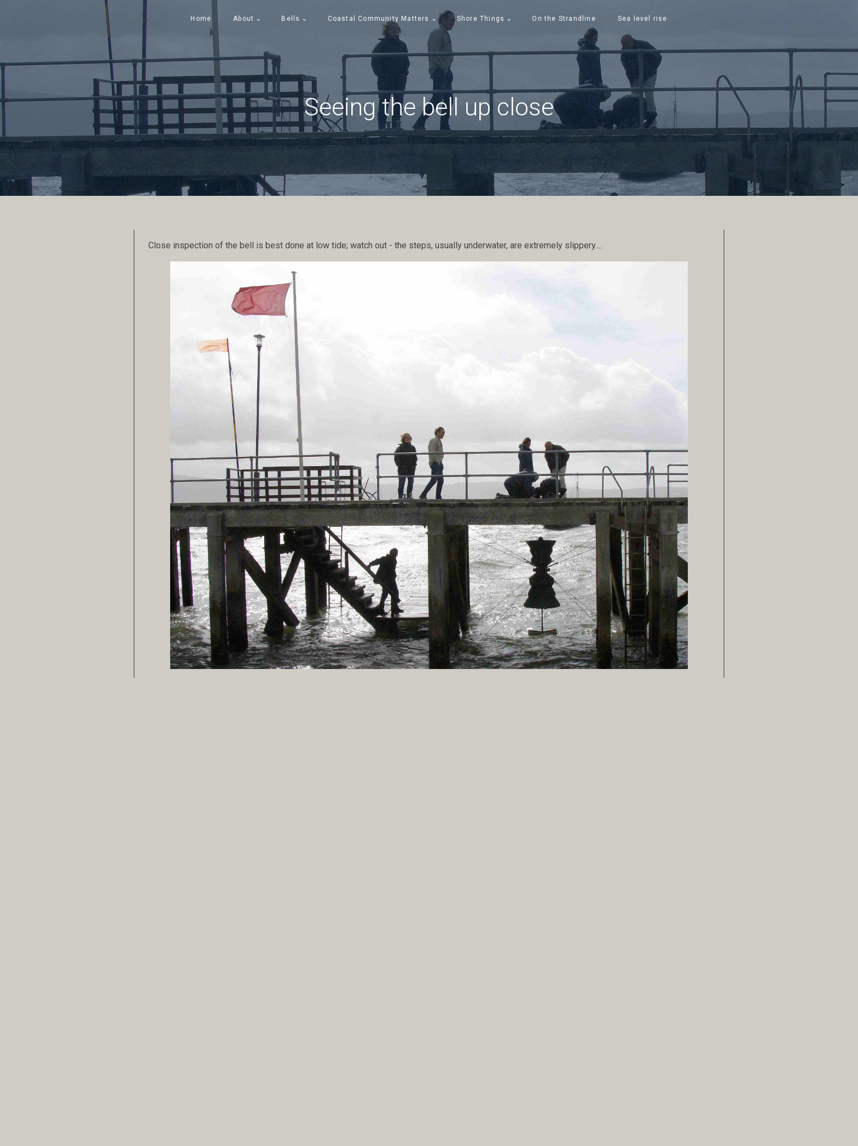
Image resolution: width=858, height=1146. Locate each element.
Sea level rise (643, 18)
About (243, 18)
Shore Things (481, 18)
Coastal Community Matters (379, 18)
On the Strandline (563, 18)
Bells (290, 18)
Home (200, 18)
